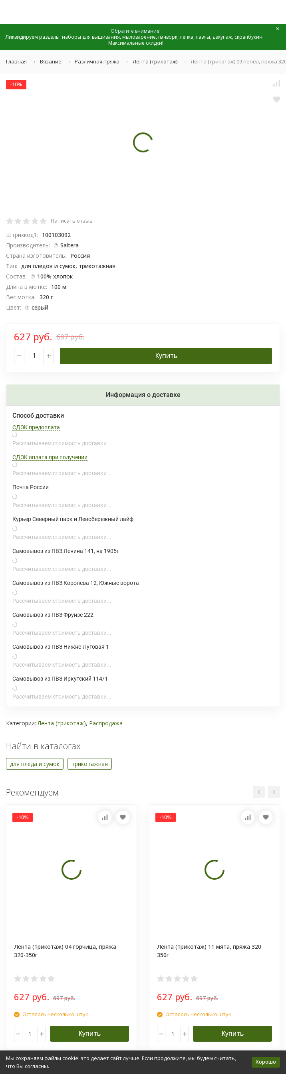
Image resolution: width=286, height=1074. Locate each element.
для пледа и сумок (35, 764)
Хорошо (266, 1061)
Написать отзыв (72, 220)
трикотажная (90, 764)
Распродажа (106, 723)
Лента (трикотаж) (155, 61)
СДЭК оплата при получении (49, 457)
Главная (16, 61)
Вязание (51, 61)
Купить (166, 355)
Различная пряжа (97, 61)
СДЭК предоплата (36, 427)
